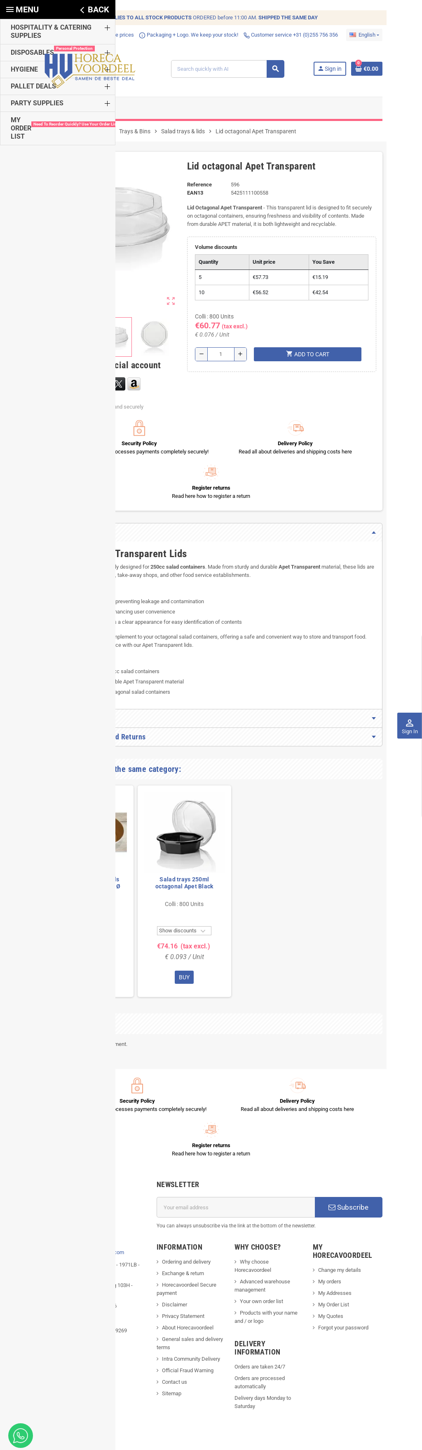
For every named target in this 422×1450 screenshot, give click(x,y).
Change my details (352, 1180)
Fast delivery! (36, 35)
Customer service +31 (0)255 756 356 (268, 35)
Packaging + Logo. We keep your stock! (166, 35)
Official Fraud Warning (180, 1288)
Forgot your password (356, 1237)
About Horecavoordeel (180, 1246)
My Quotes (343, 1226)
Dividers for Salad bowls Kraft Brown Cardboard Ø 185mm (64, 848)
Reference (195, 191)
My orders (342, 1191)
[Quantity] (220, 360)
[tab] (211, 494)
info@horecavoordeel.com (71, 1170)
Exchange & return (176, 1191)
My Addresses (347, 1203)
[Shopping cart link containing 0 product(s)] (389, 72)
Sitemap (164, 1311)
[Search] (234, 72)
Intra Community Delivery (184, 1277)
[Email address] (238, 1125)
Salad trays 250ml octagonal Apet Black (162, 845)
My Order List (346, 1214)
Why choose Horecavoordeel (275, 1180)
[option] (64, 853)
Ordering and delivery (179, 1180)
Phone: (56, 1158)
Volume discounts (213, 253)
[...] (78, 1146)
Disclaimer (167, 1223)
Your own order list (264, 1211)
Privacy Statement (176, 1234)
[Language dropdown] (386, 35)
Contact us (167, 1300)
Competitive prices (86, 35)
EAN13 (191, 199)
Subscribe (366, 1125)
